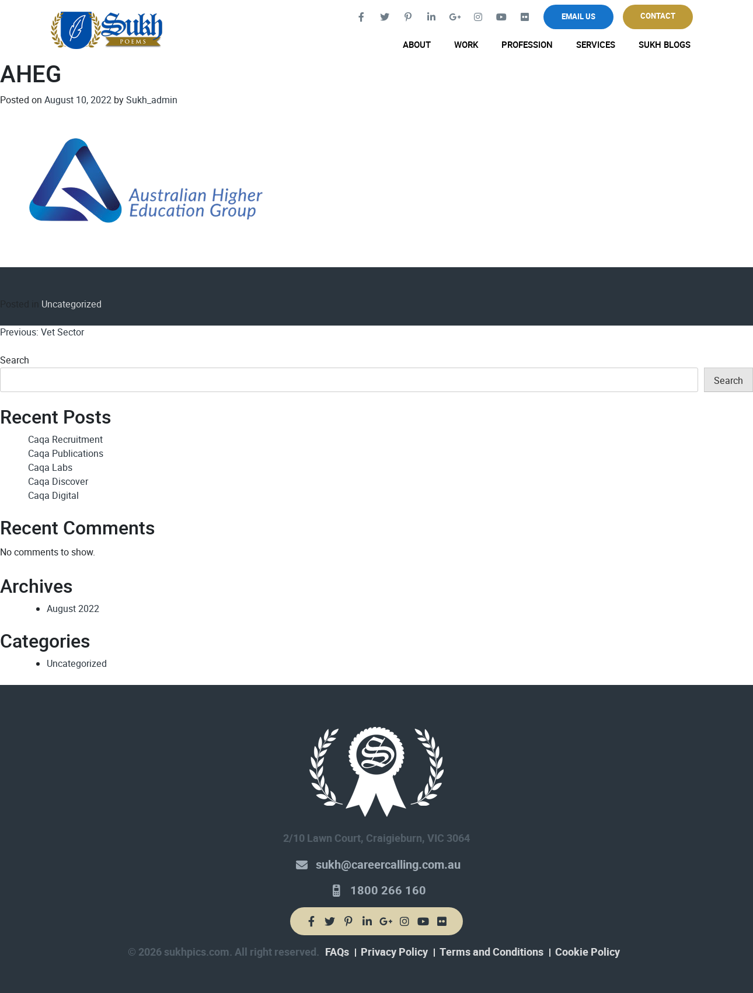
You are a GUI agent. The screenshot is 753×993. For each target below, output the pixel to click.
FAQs (337, 952)
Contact (657, 16)
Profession (527, 45)
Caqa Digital (53, 495)
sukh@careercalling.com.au (388, 864)
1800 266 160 (388, 890)
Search (14, 360)
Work (466, 45)
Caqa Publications (65, 453)
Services (595, 45)
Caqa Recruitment (65, 439)
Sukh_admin (151, 100)
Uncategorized (71, 304)
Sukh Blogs (665, 45)
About (417, 45)
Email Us (578, 16)
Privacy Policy (394, 952)
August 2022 (73, 609)
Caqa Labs (50, 467)
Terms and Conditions (491, 952)
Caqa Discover (58, 481)
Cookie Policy (587, 952)
